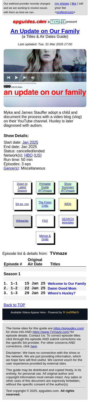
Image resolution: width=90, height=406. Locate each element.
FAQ (45, 221)
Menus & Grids (45, 237)
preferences (65, 12)
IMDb (67, 204)
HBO (28, 155)
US (37, 155)
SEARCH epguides (68, 220)
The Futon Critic (45, 204)
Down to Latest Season (22, 187)
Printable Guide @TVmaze (45, 187)
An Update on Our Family (44, 31)
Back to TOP (14, 309)
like (74, 3)
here (33, 350)
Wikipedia (22, 221)
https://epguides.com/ (69, 332)
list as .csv (22, 204)
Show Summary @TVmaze (68, 187)
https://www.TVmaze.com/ (50, 335)
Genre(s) (11, 168)
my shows (62, 3)
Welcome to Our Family (67, 285)
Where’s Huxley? (61, 296)
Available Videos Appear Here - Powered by (45, 316)
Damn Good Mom (62, 291)
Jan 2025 (30, 142)
